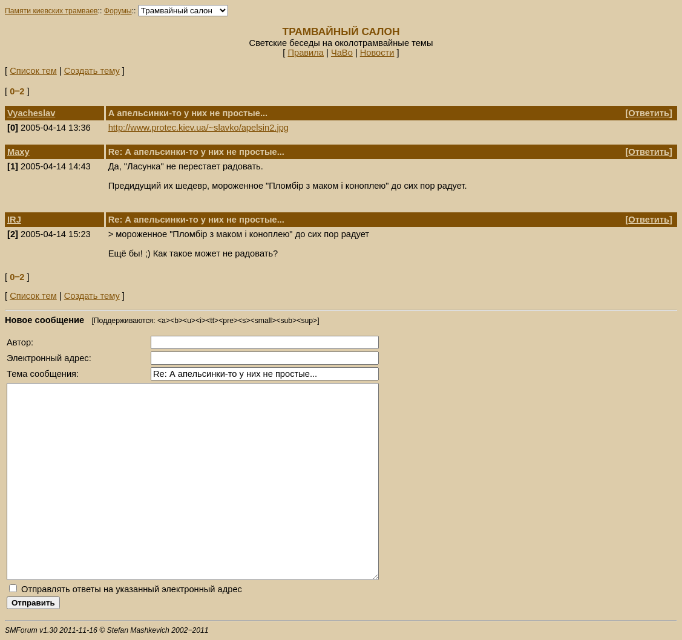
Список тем (33, 71)
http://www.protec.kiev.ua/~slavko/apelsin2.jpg (198, 127)
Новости (377, 52)
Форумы (118, 11)
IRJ (14, 219)
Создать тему (92, 71)
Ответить (648, 113)
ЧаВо (342, 52)
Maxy (18, 152)
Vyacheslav (31, 113)
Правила (305, 52)
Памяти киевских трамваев (51, 11)
